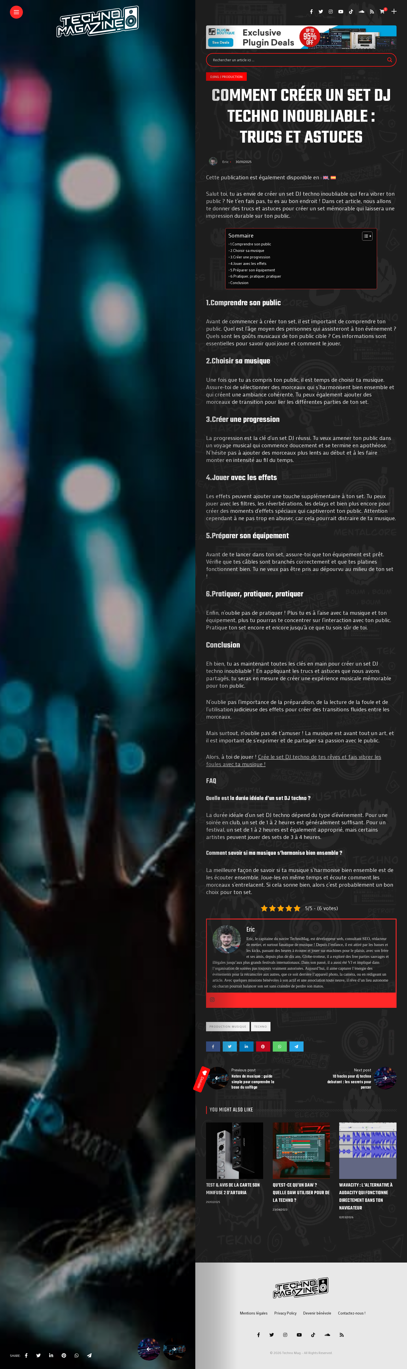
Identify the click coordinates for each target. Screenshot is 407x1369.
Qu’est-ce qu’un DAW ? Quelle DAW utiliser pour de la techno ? (301, 1193)
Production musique (227, 1026)
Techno (260, 1026)
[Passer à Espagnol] (333, 177)
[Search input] (298, 60)
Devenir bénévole (317, 1313)
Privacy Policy (285, 1313)
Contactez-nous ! (351, 1313)
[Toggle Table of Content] (364, 236)
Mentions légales (254, 1313)
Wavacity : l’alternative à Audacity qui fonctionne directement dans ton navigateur (366, 1197)
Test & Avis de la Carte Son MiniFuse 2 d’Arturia (233, 1189)
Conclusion (239, 282)
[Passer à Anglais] (325, 177)
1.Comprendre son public (250, 244)
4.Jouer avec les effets (248, 263)
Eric (225, 161)
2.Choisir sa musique (247, 250)
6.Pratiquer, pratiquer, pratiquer (255, 276)
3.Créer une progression (250, 257)
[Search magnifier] (390, 60)
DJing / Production (226, 76)
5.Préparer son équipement (252, 270)
